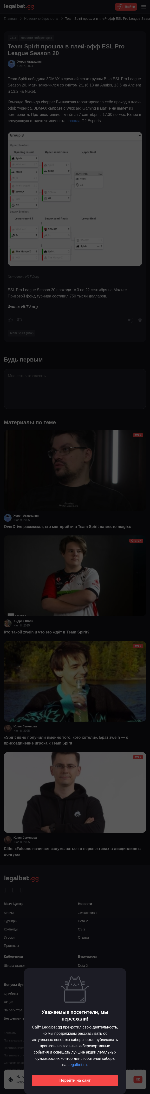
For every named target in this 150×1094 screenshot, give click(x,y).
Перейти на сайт (75, 1080)
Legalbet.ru (77, 1065)
